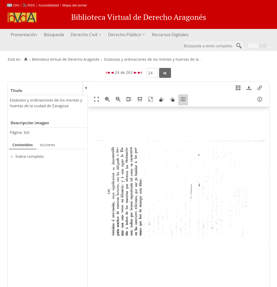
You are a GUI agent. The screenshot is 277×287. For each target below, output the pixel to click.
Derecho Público (124, 34)
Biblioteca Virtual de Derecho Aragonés (66, 59)
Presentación (24, 34)
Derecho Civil (84, 34)
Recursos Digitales (170, 34)
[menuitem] (24, 35)
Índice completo (29, 156)
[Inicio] (25, 59)
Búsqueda (54, 34)
